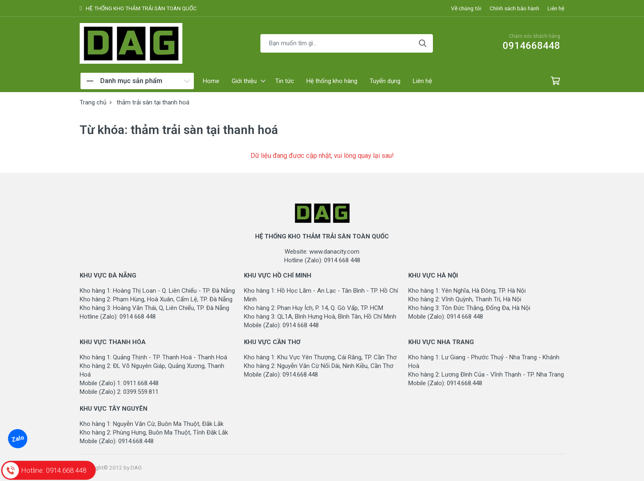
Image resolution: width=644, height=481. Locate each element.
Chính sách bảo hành (514, 8)
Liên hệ (555, 8)
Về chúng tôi (466, 8)
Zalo (17, 438)
